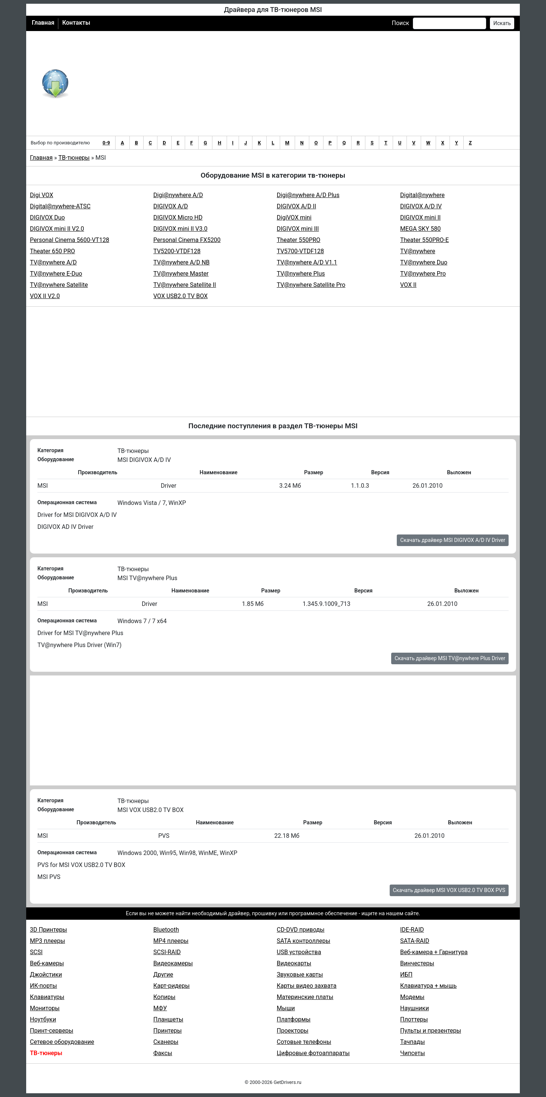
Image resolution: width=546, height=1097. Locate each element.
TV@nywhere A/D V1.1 (307, 262)
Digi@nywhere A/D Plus (308, 195)
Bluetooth (166, 929)
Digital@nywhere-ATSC (60, 206)
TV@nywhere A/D (53, 262)
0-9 (106, 142)
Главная (43, 22)
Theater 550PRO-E (424, 239)
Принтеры (167, 1030)
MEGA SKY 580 (420, 228)
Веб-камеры (47, 963)
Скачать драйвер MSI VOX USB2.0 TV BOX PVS (449, 890)
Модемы (412, 997)
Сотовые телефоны (304, 1041)
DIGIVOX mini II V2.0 (57, 228)
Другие (163, 974)
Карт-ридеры (171, 985)
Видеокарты (294, 963)
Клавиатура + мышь (428, 985)
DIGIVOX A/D (170, 206)
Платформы (293, 1019)
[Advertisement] (297, 83)
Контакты (76, 22)
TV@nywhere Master (181, 273)
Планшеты (168, 1019)
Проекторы (293, 1030)
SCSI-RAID (167, 952)
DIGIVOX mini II (420, 217)
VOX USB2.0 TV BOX (180, 296)
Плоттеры (414, 1019)
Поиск (400, 23)
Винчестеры (417, 963)
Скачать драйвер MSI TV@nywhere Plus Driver (450, 658)
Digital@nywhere (422, 195)
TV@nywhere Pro (423, 273)
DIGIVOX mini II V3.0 (180, 228)
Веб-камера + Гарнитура (434, 952)
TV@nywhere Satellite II (184, 284)
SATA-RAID (414, 940)
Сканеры (165, 1041)
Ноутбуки (43, 1019)
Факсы (162, 1053)
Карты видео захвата (307, 985)
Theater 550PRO (298, 239)
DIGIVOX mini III (298, 228)
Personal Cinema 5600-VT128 (69, 239)
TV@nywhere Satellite (59, 284)
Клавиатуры (47, 997)
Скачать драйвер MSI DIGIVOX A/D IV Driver (452, 540)
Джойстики (46, 974)
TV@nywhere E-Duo (56, 273)
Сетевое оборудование (62, 1041)
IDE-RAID (412, 929)
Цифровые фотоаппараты (313, 1053)
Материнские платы (305, 997)
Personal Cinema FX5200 (187, 239)
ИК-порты (43, 985)
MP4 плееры (170, 940)
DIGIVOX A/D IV (421, 206)
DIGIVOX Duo (47, 217)
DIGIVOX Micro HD (178, 217)
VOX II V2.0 (45, 296)
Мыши (286, 1008)
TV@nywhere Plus (301, 273)
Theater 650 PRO (52, 251)
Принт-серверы (51, 1030)
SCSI (36, 952)
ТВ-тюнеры (74, 157)
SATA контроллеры (303, 940)
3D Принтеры (48, 929)
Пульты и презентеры (430, 1030)
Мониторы (44, 1008)
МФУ (160, 1008)
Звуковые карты (300, 974)
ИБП (406, 974)
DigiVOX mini (294, 217)
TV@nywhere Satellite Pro (311, 284)
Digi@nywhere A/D (178, 195)
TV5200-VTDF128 (176, 251)
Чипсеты (412, 1053)
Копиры (164, 997)
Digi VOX (41, 195)
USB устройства (299, 952)
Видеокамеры (173, 963)
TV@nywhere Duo (423, 262)
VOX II (408, 284)
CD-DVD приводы (301, 929)
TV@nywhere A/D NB (181, 262)
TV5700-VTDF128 (300, 251)
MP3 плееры (47, 940)
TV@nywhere (417, 251)
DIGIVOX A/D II (296, 206)
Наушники (414, 1008)
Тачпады (412, 1041)
